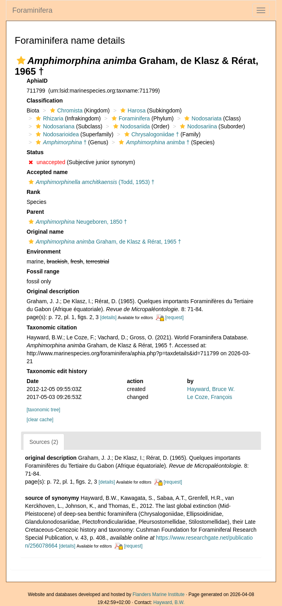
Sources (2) (43, 442)
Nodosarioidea (56, 134)
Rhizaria (48, 118)
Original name (45, 231)
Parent (35, 212)
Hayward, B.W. (169, 602)
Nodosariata (202, 118)
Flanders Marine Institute (159, 594)
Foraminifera (32, 10)
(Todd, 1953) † (91, 182)
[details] (108, 317)
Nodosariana (54, 126)
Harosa (131, 110)
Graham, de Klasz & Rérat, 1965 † (104, 241)
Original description (53, 291)
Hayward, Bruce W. (211, 389)
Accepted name (47, 172)
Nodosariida (130, 126)
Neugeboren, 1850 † (77, 222)
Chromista (65, 110)
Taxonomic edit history (57, 371)
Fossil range (43, 271)
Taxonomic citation (52, 327)
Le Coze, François (209, 397)
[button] (21, 60)
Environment (44, 251)
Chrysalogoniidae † (150, 134)
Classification (45, 100)
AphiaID (37, 80)
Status (35, 152)
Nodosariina (197, 126)
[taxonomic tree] (43, 409)
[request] (174, 317)
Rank (33, 192)
